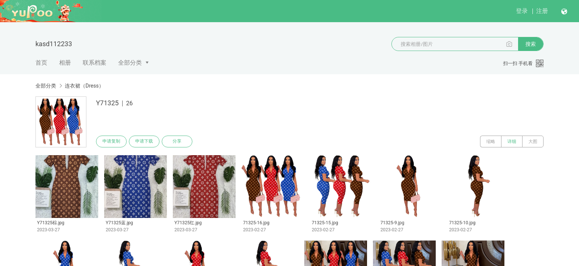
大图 (532, 141)
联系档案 (94, 62)
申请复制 (111, 141)
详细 (511, 141)
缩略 (490, 141)
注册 (542, 10)
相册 (65, 62)
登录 (522, 10)
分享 (178, 141)
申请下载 (145, 141)
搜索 (530, 44)
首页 (41, 62)
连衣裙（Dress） (84, 86)
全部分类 (130, 62)
